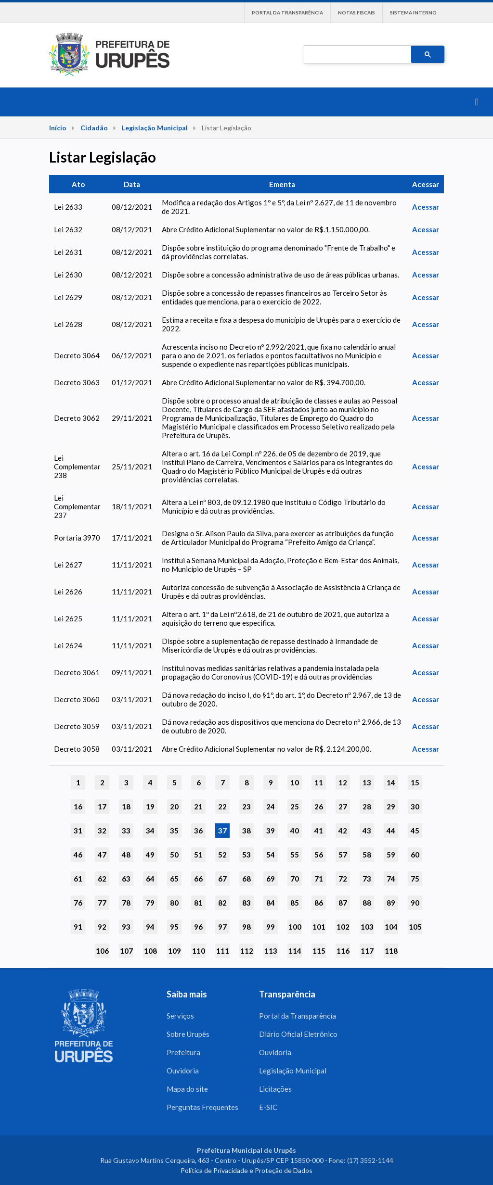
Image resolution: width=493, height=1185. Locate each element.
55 (294, 854)
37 (222, 830)
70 (294, 878)
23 (246, 806)
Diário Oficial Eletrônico (298, 1034)
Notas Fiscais (356, 12)
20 (174, 806)
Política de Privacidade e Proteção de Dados (246, 1170)
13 (367, 782)
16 (78, 806)
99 (270, 926)
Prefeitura (183, 1052)
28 (367, 806)
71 (318, 878)
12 (342, 782)
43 (367, 830)
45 (415, 830)
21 (198, 806)
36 (198, 830)
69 (270, 878)
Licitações (275, 1088)
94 (150, 926)
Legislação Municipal (155, 128)
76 (78, 902)
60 (415, 854)
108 (150, 950)
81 (198, 902)
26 (318, 806)
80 (174, 902)
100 (294, 926)
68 (246, 878)
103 (367, 926)
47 (102, 854)
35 (174, 830)
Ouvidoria (183, 1070)
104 (391, 926)
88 (367, 902)
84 (270, 902)
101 (318, 926)
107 (126, 950)
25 (294, 806)
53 (246, 854)
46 (78, 854)
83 (246, 902)
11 (318, 782)
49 (150, 854)
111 (222, 950)
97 (222, 926)
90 (415, 902)
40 (294, 830)
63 (126, 878)
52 (222, 854)
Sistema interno (413, 12)
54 (270, 854)
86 (318, 902)
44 (391, 830)
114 (294, 950)
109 (174, 950)
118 (391, 950)
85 (294, 902)
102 (343, 926)
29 (391, 806)
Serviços (180, 1015)
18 (126, 806)
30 (415, 806)
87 (342, 902)
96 (198, 926)
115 (318, 950)
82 (222, 902)
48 (126, 854)
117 (367, 950)
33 (126, 830)
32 (102, 830)
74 (391, 878)
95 (174, 926)
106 (102, 950)
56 (318, 854)
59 (391, 854)
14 (391, 782)
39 (270, 830)
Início (57, 128)
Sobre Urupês (188, 1034)
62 (102, 878)
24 (270, 806)
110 (198, 950)
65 (174, 878)
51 (198, 854)
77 (102, 902)
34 (150, 830)
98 (246, 926)
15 (415, 782)
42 (342, 830)
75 (415, 878)
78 (126, 902)
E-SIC (268, 1107)
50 (174, 854)
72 (342, 878)
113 (270, 950)
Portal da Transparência (287, 12)
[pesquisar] (356, 55)
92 (102, 926)
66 (198, 878)
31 (78, 830)
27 (342, 806)
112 (246, 950)
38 (246, 830)
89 (391, 902)
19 (150, 806)
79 (150, 902)
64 (150, 878)
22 (222, 806)
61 (78, 878)
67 (222, 878)
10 (294, 782)
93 (126, 926)
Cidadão (94, 128)
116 (343, 950)
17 (102, 806)
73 (367, 878)
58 (367, 854)
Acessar (425, 206)
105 (415, 926)
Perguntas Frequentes (202, 1107)
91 (78, 926)
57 (342, 854)
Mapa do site (187, 1088)
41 (318, 830)
